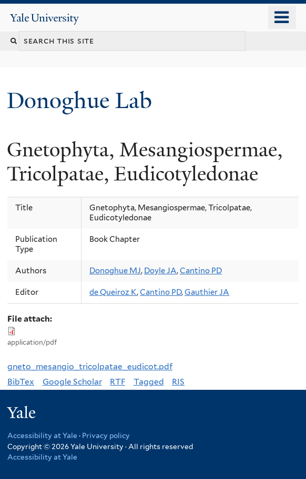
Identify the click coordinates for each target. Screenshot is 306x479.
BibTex (20, 382)
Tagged (149, 382)
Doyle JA (160, 270)
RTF (117, 382)
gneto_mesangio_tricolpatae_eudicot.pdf (89, 366)
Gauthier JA (207, 292)
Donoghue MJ (115, 270)
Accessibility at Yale (42, 435)
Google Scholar (72, 382)
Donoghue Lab (85, 100)
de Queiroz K (113, 292)
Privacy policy (106, 435)
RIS (178, 382)
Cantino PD (201, 270)
